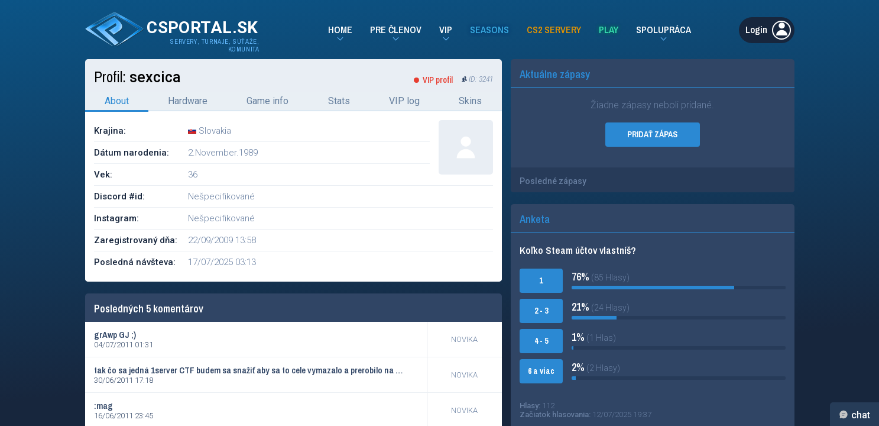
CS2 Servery (554, 29)
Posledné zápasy (553, 181)
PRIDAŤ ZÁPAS (652, 134)
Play (608, 29)
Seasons (489, 29)
